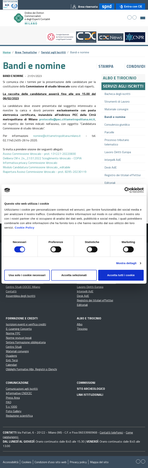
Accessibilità (10, 462)
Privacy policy (78, 462)
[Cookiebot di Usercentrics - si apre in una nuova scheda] (127, 190)
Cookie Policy (24, 227)
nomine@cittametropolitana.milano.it (57, 135)
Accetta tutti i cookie (121, 275)
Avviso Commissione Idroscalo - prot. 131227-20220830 (39, 153)
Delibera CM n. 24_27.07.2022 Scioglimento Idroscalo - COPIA (42, 158)
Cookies (26, 462)
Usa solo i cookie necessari (27, 275)
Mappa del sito (99, 462)
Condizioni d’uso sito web (50, 462)
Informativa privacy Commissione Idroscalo (30, 162)
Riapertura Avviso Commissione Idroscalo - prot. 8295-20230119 (44, 171)
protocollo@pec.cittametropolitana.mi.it (67, 119)
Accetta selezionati (74, 275)
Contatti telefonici (111, 432)
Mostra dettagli (126, 263)
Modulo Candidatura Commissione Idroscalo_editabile (36, 167)
